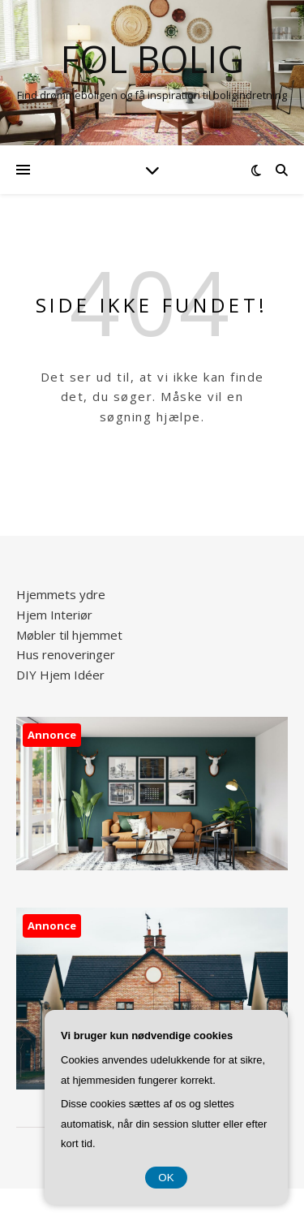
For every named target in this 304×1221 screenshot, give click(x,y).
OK (165, 1177)
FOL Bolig (152, 59)
